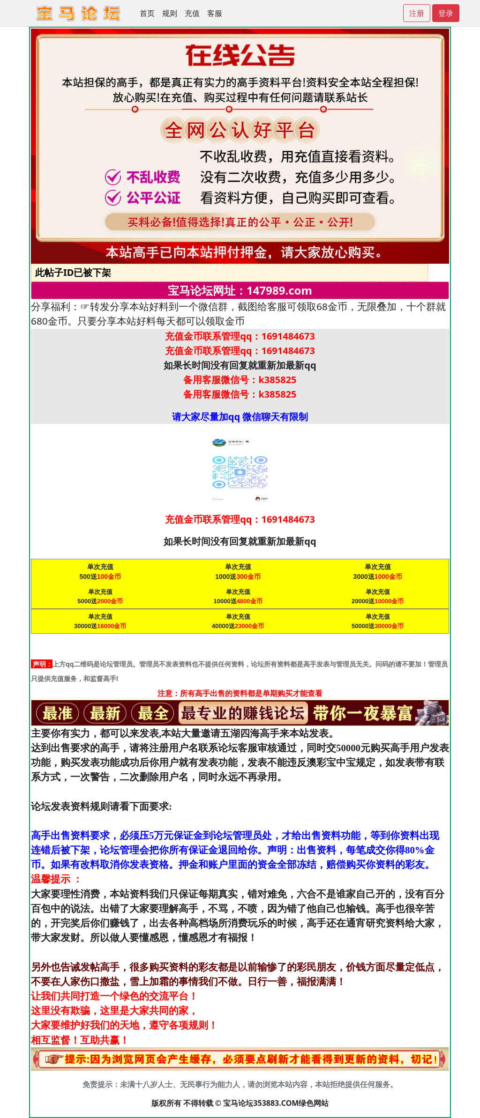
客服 (214, 13)
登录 (445, 13)
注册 (416, 13)
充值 (192, 13)
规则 (169, 13)
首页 (147, 13)
